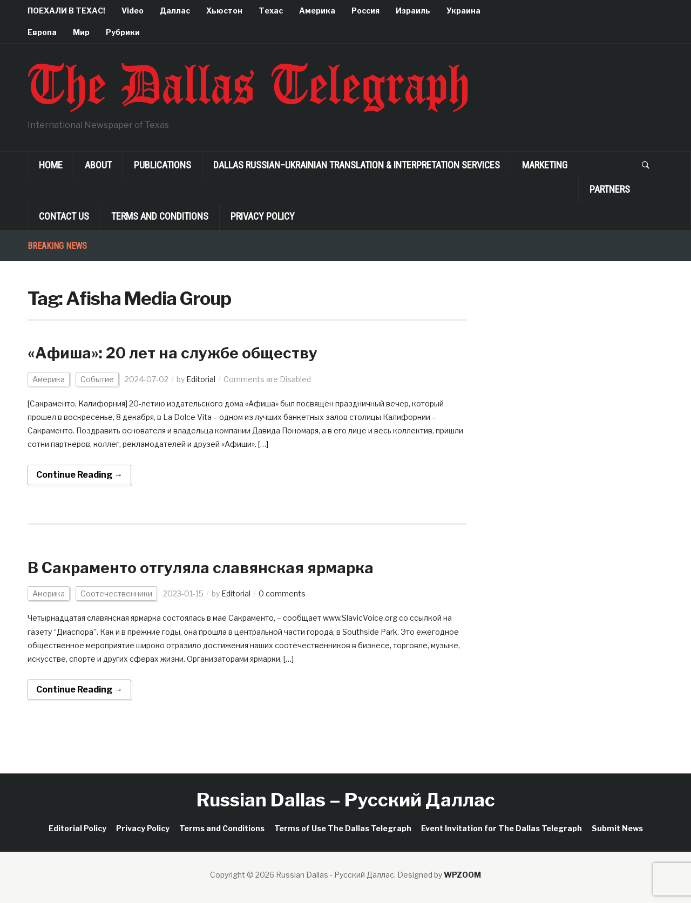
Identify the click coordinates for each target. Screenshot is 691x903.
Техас (271, 10)
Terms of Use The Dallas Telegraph (342, 828)
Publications (162, 165)
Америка (317, 10)
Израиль (413, 10)
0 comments (282, 593)
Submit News (617, 828)
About (98, 165)
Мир (81, 32)
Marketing (544, 165)
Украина (463, 10)
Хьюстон (224, 10)
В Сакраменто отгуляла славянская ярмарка (201, 568)
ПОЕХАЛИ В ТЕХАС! (66, 10)
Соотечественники (116, 593)
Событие (97, 379)
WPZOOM (462, 874)
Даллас (175, 10)
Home (51, 165)
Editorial (200, 379)
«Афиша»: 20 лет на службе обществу (172, 353)
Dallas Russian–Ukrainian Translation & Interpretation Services (356, 165)
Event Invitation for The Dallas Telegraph (501, 828)
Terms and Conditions (159, 216)
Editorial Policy (77, 828)
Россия (365, 10)
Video (132, 10)
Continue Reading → (79, 475)
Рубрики (123, 32)
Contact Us (64, 216)
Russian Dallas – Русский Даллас (346, 800)
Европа (42, 32)
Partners (610, 189)
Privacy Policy (263, 216)
